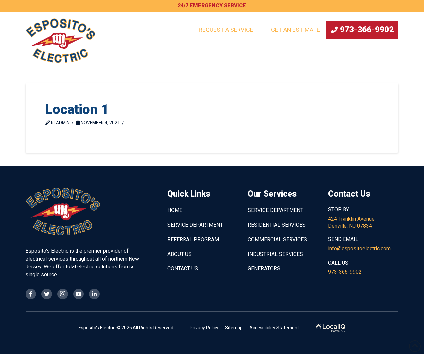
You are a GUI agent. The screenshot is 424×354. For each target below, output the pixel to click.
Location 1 (77, 109)
